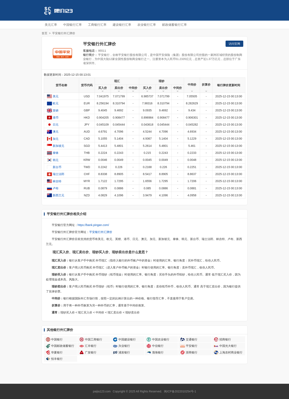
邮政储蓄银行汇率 (174, 24)
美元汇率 (51, 24)
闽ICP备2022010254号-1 (180, 391)
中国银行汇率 (72, 24)
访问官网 (234, 43)
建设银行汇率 (122, 24)
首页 (44, 33)
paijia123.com (102, 391)
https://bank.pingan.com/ (93, 225)
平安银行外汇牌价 (100, 232)
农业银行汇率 (146, 24)
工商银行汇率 (97, 24)
